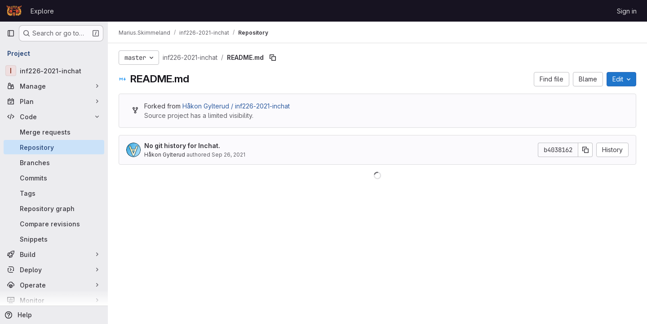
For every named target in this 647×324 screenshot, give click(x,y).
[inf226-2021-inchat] (54, 70)
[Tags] (54, 193)
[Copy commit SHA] (585, 150)
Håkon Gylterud (164, 154)
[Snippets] (54, 239)
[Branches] (54, 162)
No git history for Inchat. (182, 145)
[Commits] (54, 178)
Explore (42, 11)
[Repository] (54, 147)
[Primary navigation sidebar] (11, 33)
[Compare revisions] (54, 223)
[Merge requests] (54, 132)
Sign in (627, 11)
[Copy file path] (273, 57)
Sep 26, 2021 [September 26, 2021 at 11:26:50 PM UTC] (228, 154)
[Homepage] (14, 11)
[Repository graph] (54, 208)
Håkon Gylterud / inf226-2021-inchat (236, 106)
